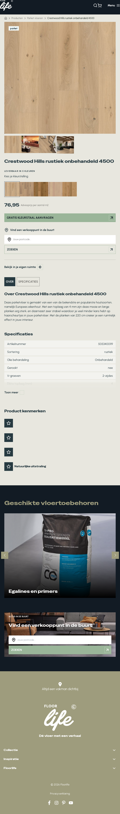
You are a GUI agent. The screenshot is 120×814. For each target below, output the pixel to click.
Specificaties (28, 281)
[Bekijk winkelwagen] (100, 5)
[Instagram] (56, 803)
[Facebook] (49, 803)
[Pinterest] (64, 803)
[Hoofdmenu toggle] (114, 5)
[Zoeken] (95, 5)
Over (10, 281)
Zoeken (60, 249)
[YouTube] (71, 803)
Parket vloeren (35, 18)
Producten (17, 18)
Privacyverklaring (60, 793)
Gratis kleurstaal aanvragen (61, 218)
